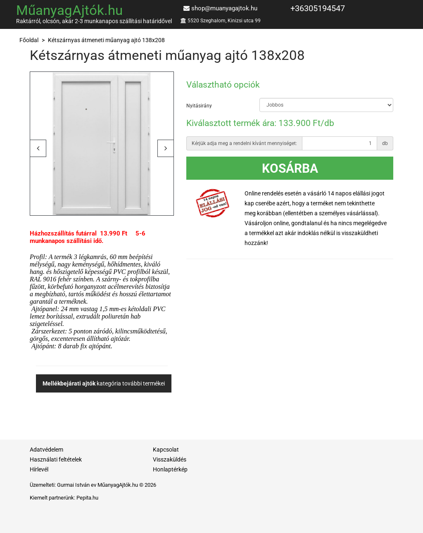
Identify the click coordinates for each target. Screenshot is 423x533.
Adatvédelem (46, 449)
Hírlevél (39, 469)
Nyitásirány (199, 106)
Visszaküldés (169, 459)
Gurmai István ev (76, 485)
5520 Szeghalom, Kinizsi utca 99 (224, 21)
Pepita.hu (87, 498)
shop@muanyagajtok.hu (224, 8)
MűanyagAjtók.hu (69, 10)
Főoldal (28, 40)
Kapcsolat (166, 449)
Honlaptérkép (170, 469)
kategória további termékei (104, 383)
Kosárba (290, 168)
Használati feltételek (56, 459)
